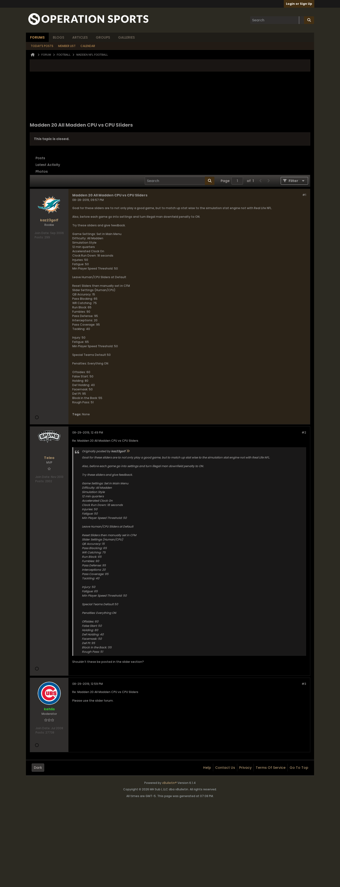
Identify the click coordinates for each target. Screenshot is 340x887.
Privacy (245, 767)
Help (207, 767)
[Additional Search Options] (301, 20)
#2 (304, 432)
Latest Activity (48, 164)
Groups (103, 37)
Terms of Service (270, 767)
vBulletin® (169, 783)
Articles (80, 37)
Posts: (39, 237)
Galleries (126, 37)
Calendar (87, 46)
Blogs (58, 37)
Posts (40, 158)
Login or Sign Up (299, 4)
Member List (67, 46)
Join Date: (42, 233)
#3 (304, 684)
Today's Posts (42, 46)
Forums (37, 37)
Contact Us (225, 767)
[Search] (277, 20)
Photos (42, 171)
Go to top (299, 767)
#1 (304, 195)
